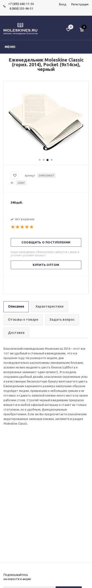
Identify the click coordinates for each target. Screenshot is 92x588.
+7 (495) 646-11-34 (21, 3)
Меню (10, 47)
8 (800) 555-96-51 (20, 8)
